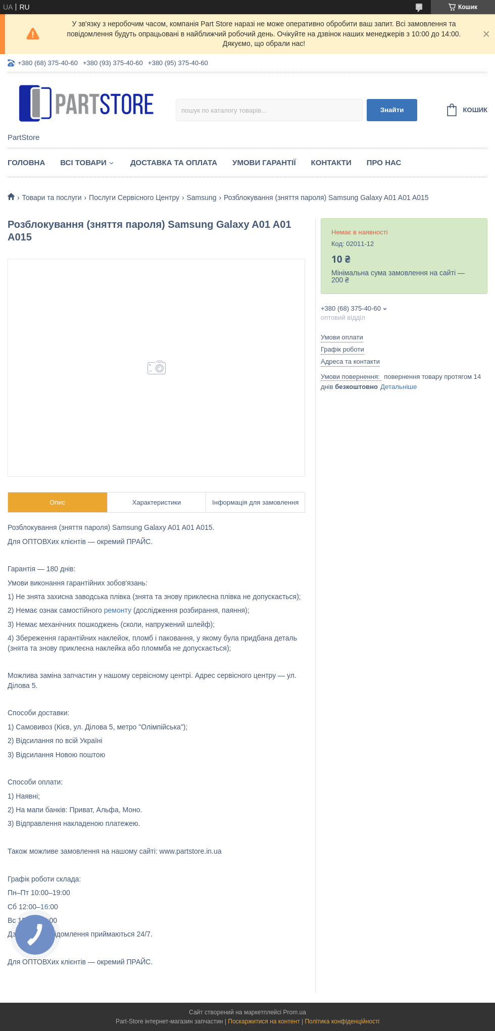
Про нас (384, 162)
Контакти (331, 162)
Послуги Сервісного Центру (134, 197)
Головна (26, 162)
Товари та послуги (51, 197)
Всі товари (83, 162)
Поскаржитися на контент (264, 1021)
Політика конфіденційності (342, 1021)
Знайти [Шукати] (392, 110)
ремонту (117, 610)
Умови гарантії (264, 162)
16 (44, 907)
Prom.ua (294, 1012)
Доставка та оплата (173, 162)
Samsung (202, 197)
